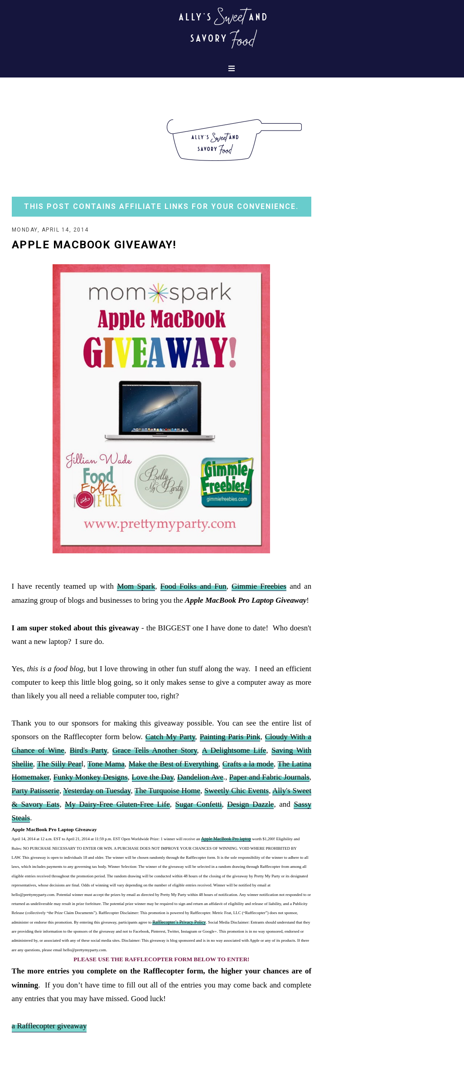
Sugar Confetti (198, 804)
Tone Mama (106, 764)
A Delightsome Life (234, 750)
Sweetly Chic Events (236, 790)
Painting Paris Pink (230, 736)
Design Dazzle (250, 804)
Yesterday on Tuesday (96, 790)
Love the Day (153, 777)
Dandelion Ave (200, 777)
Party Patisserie (36, 790)
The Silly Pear (59, 764)
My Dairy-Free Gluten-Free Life (117, 804)
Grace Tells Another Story (154, 750)
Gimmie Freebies (259, 586)
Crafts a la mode (248, 764)
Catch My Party (170, 736)
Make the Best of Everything (173, 764)
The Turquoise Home (167, 790)
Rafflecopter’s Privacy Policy (179, 922)
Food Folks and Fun (193, 586)
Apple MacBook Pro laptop (226, 838)
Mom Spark (136, 586)
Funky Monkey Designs (90, 777)
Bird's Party (88, 750)
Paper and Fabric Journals (269, 777)
